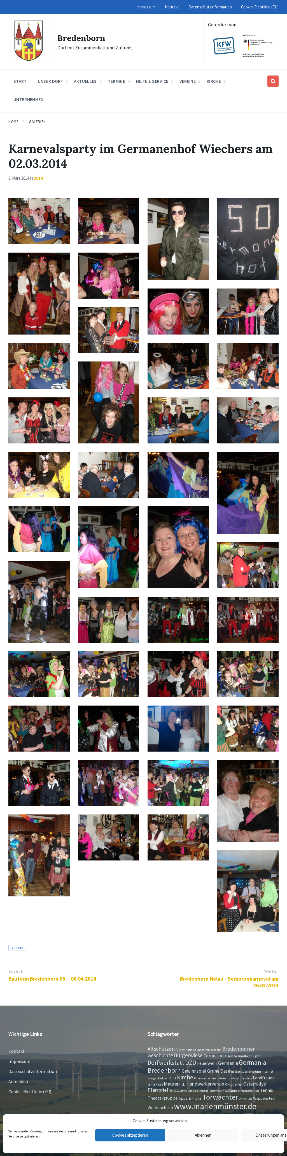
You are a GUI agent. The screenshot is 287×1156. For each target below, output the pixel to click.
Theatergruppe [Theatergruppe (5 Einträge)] (163, 1098)
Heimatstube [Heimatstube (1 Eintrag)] (239, 1071)
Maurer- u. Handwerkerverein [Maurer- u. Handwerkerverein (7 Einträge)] (194, 1084)
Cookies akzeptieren (130, 1135)
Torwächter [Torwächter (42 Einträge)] (220, 1097)
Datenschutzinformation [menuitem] (210, 7)
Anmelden (18, 1081)
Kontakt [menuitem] (172, 7)
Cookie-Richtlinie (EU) (29, 1091)
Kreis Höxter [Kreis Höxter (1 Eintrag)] (219, 1078)
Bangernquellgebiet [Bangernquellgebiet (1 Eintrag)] (209, 1050)
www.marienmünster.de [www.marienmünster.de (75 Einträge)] (215, 1106)
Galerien (37, 121)
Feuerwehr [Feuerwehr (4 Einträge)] (207, 1063)
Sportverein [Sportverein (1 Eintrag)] (216, 1091)
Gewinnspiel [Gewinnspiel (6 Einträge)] (194, 1071)
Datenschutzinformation (32, 1071)
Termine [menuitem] (116, 81)
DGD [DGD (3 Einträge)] (222, 1055)
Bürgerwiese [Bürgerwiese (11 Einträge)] (188, 1055)
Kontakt (16, 1051)
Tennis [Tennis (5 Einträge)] (266, 1090)
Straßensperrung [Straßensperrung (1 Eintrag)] (248, 1091)
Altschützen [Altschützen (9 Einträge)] (161, 1048)
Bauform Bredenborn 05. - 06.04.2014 (52, 978)
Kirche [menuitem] (214, 81)
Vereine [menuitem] (187, 81)
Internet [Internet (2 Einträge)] (267, 1071)
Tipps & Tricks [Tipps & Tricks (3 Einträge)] (190, 1098)
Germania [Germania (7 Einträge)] (228, 1063)
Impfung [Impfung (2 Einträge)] (254, 1071)
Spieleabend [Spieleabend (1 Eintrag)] (201, 1091)
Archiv (17, 948)
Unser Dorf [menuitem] (50, 81)
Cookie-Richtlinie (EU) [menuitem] (260, 7)
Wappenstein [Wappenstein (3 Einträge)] (264, 1098)
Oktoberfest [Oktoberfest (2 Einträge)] (233, 1084)
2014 (38, 178)
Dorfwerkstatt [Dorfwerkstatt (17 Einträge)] (166, 1062)
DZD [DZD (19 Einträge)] (190, 1062)
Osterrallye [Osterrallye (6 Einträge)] (254, 1084)
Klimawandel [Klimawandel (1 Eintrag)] (202, 1078)
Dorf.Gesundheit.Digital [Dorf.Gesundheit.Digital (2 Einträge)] (244, 1056)
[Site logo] (28, 59)
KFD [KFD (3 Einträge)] (172, 1078)
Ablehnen (203, 1135)
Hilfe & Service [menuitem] (152, 81)
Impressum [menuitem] (146, 7)
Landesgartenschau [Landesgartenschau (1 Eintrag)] (240, 1078)
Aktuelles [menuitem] (85, 81)
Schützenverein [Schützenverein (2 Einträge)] (180, 1090)
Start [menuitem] (20, 81)
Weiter (271, 971)
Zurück (15, 971)
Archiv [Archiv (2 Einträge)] (180, 1049)
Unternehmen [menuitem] (28, 99)
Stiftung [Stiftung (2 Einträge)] (231, 1090)
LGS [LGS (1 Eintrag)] (160, 1084)
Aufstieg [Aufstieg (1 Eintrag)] (191, 1050)
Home (13, 121)
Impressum (19, 1061)
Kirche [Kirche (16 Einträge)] (185, 1077)
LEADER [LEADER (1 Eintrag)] (152, 1084)
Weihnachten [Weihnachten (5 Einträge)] (160, 1107)
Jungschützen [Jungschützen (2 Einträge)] (158, 1078)
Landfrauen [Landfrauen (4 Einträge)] (264, 1078)
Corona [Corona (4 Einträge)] (211, 1055)
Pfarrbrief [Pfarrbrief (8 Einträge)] (158, 1090)
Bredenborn (81, 38)
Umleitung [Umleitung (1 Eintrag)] (245, 1098)
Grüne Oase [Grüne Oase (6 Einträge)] (218, 1071)
